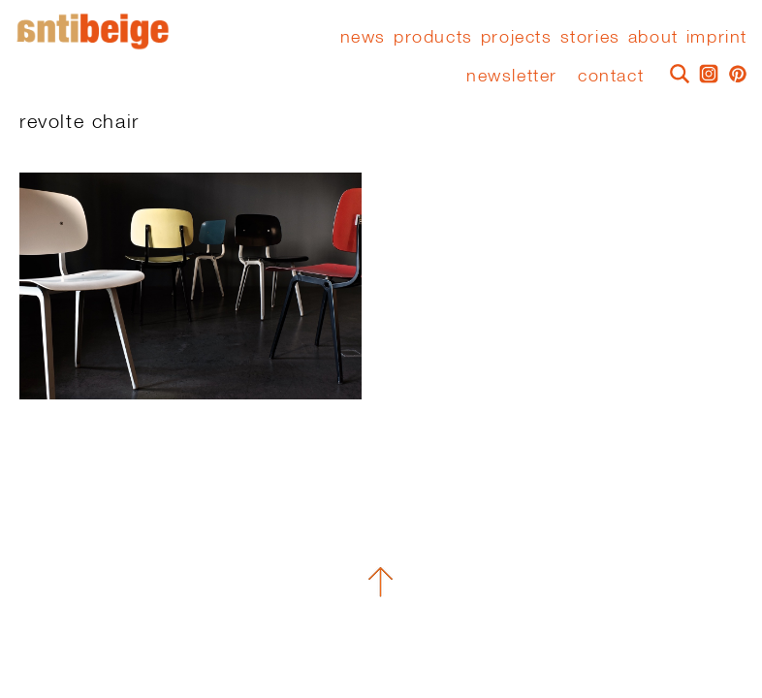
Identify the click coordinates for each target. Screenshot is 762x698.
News (363, 37)
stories (590, 37)
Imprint (716, 37)
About (653, 37)
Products (433, 37)
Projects (517, 37)
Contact (611, 75)
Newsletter (511, 75)
